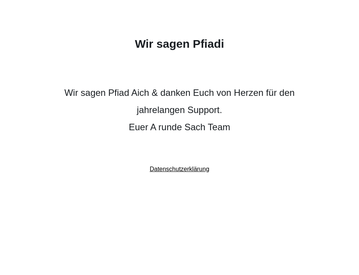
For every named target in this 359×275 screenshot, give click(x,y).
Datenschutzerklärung (179, 169)
